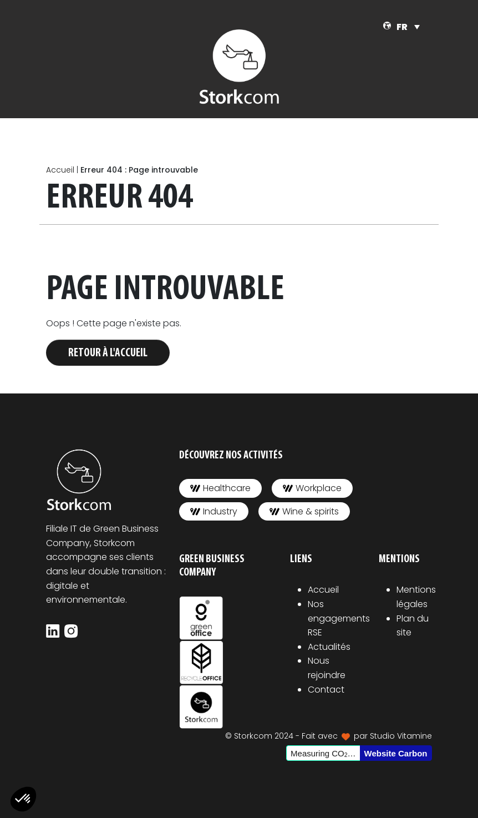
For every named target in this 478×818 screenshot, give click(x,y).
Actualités (329, 646)
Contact (326, 689)
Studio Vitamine (401, 735)
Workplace (312, 488)
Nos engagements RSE (339, 618)
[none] (408, 26)
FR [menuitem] (402, 27)
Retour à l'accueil (108, 353)
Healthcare (220, 488)
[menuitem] (408, 26)
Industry (213, 511)
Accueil (60, 169)
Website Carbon (396, 753)
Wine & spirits (304, 511)
